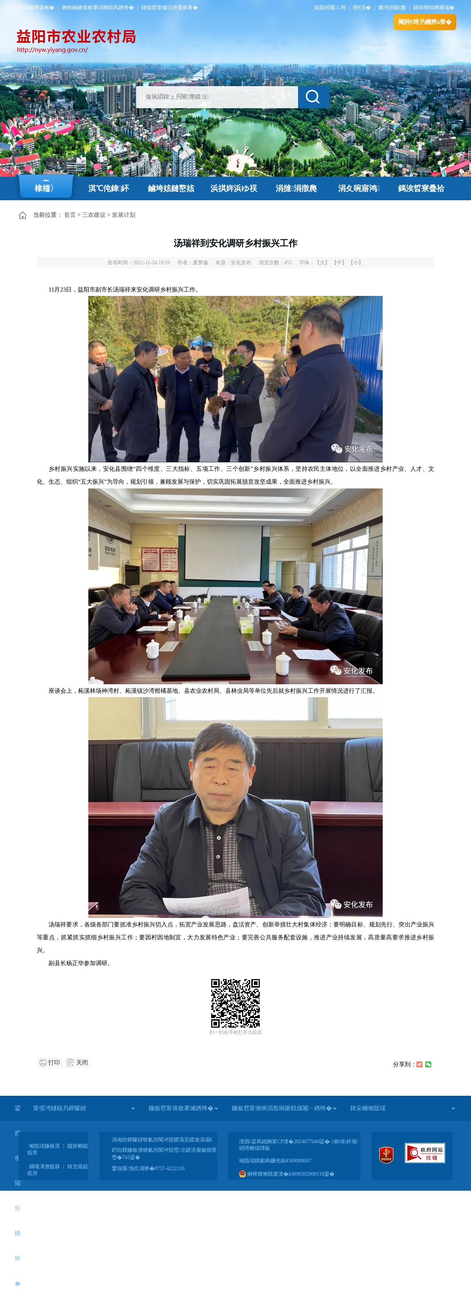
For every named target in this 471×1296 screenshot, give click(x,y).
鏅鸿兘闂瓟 (392, 7)
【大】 (322, 262)
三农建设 (94, 215)
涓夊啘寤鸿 (359, 188)
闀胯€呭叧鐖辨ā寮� (425, 22)
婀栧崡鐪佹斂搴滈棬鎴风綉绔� (98, 7)
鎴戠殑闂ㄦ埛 (330, 7)
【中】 (339, 262)
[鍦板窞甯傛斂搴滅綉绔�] (183, 1108)
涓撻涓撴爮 (296, 188)
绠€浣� (362, 7)
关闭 (82, 1062)
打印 (54, 1062)
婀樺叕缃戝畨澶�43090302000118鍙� (286, 1174)
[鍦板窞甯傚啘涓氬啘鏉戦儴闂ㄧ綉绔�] (284, 1108)
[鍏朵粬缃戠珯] (402, 1108)
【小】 (356, 262)
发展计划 (123, 215)
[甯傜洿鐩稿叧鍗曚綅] (84, 1108)
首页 (70, 215)
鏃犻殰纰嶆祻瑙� (433, 7)
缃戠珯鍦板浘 (44, 1146)
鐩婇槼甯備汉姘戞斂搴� (169, 7)
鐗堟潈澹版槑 (44, 1166)
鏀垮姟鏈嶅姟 (171, 188)
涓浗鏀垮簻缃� (35, 7)
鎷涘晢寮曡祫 (421, 188)
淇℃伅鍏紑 (108, 188)
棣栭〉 (46, 188)
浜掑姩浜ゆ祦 (233, 188)
